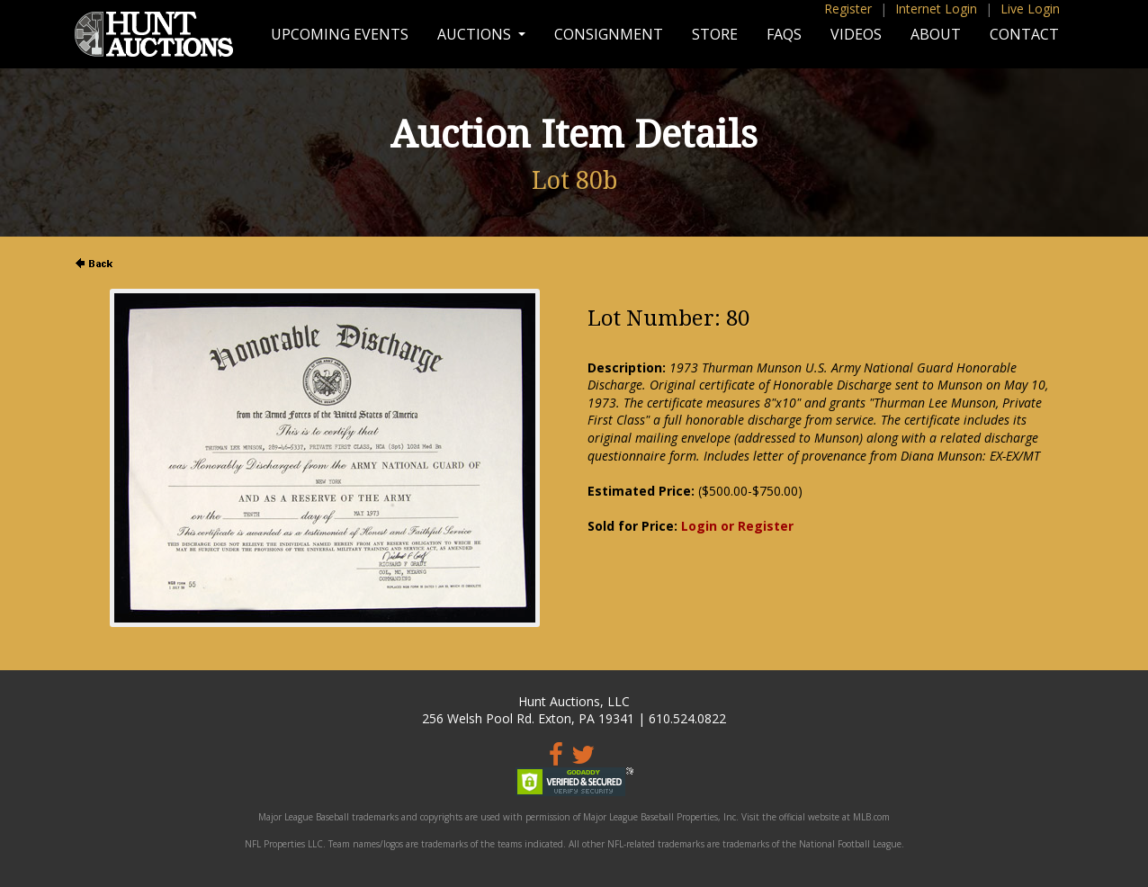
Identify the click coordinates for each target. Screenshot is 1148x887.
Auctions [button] (476, 34)
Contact (1024, 34)
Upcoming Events (339, 34)
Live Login (1030, 8)
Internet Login (936, 8)
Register (848, 8)
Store (715, 34)
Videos (856, 34)
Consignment (608, 34)
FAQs (784, 34)
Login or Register (737, 525)
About (935, 34)
